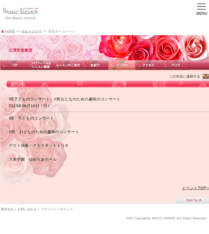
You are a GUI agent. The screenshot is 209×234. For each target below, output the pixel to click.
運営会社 (7, 209)
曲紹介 (94, 65)
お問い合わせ (27, 209)
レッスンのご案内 (67, 65)
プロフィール (40, 65)
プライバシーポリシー (57, 209)
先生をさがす (31, 31)
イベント (121, 65)
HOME (10, 31)
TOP (13, 65)
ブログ (175, 65)
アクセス (148, 65)
